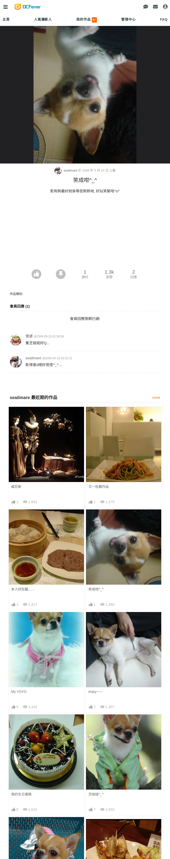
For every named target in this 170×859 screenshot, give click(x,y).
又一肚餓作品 (98, 487)
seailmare (66, 170)
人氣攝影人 (43, 19)
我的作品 (86, 20)
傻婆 (29, 336)
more (156, 398)
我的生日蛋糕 (21, 794)
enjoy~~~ (95, 692)
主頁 (6, 19)
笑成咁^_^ (96, 589)
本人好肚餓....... (23, 589)
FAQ (164, 19)
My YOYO (18, 692)
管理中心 (128, 19)
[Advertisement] (85, 233)
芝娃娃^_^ (96, 794)
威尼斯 (16, 487)
